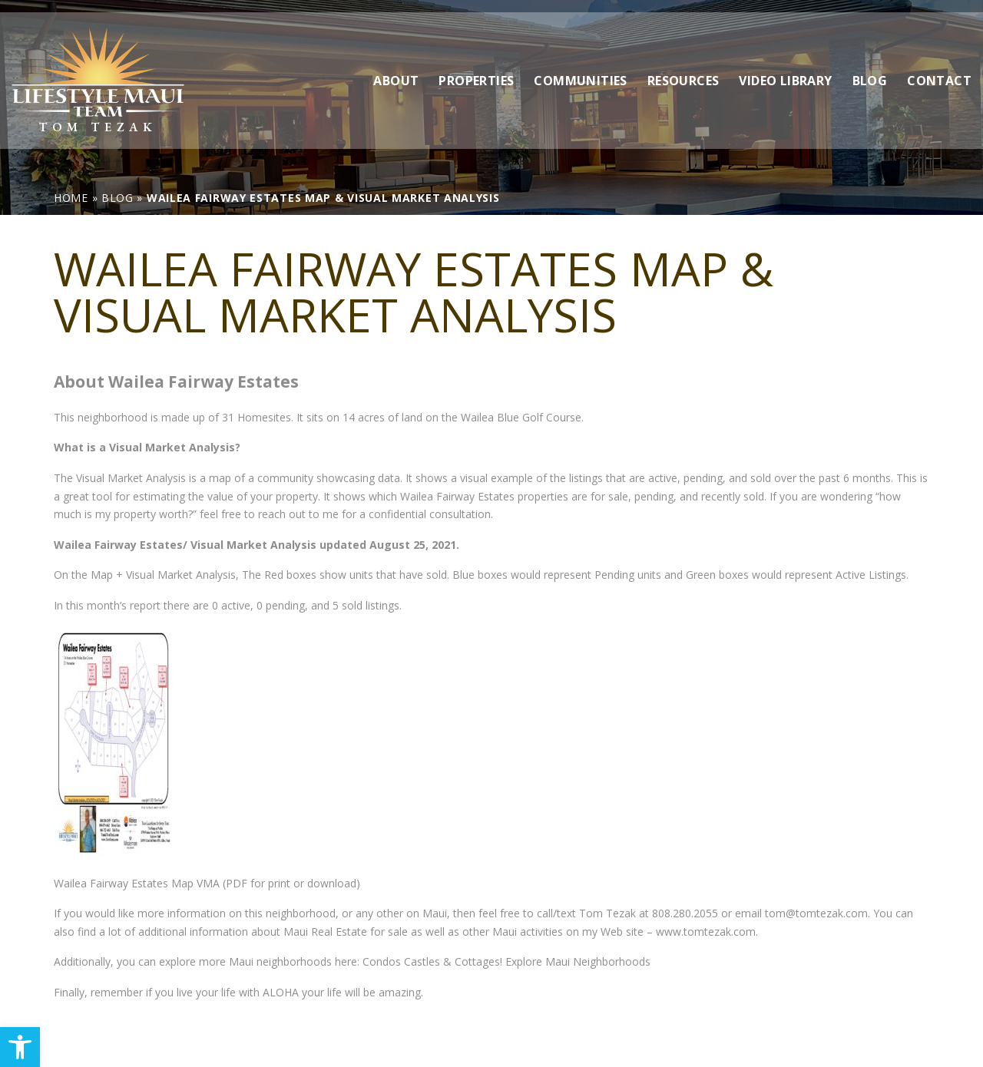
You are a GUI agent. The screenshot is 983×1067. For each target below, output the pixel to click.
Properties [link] (476, 68)
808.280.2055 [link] (685, 913)
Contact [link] (939, 68)
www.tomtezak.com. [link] (707, 931)
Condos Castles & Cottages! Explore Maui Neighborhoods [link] (504, 961)
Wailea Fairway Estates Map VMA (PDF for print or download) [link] (207, 883)
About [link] (396, 68)
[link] (20, 1047)
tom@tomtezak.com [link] (816, 913)
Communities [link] (580, 68)
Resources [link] (683, 68)
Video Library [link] (785, 68)
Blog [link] (870, 68)
